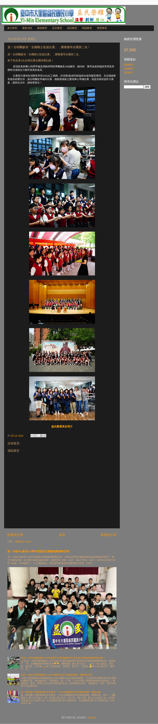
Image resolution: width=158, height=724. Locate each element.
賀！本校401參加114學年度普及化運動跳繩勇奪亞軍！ (39, 551)
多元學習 (12, 28)
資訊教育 (72, 28)
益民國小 (128, 72)
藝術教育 (42, 28)
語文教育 (57, 28)
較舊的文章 (109, 535)
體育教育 (102, 28)
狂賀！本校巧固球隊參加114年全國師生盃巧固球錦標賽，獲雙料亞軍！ (57, 675)
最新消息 (27, 28)
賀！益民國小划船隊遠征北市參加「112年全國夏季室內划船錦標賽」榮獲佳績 (61, 692)
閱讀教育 (87, 28)
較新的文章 (15, 535)
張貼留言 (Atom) (23, 541)
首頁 (62, 535)
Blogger (92, 717)
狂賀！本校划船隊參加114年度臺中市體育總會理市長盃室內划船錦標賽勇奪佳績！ (63, 658)
